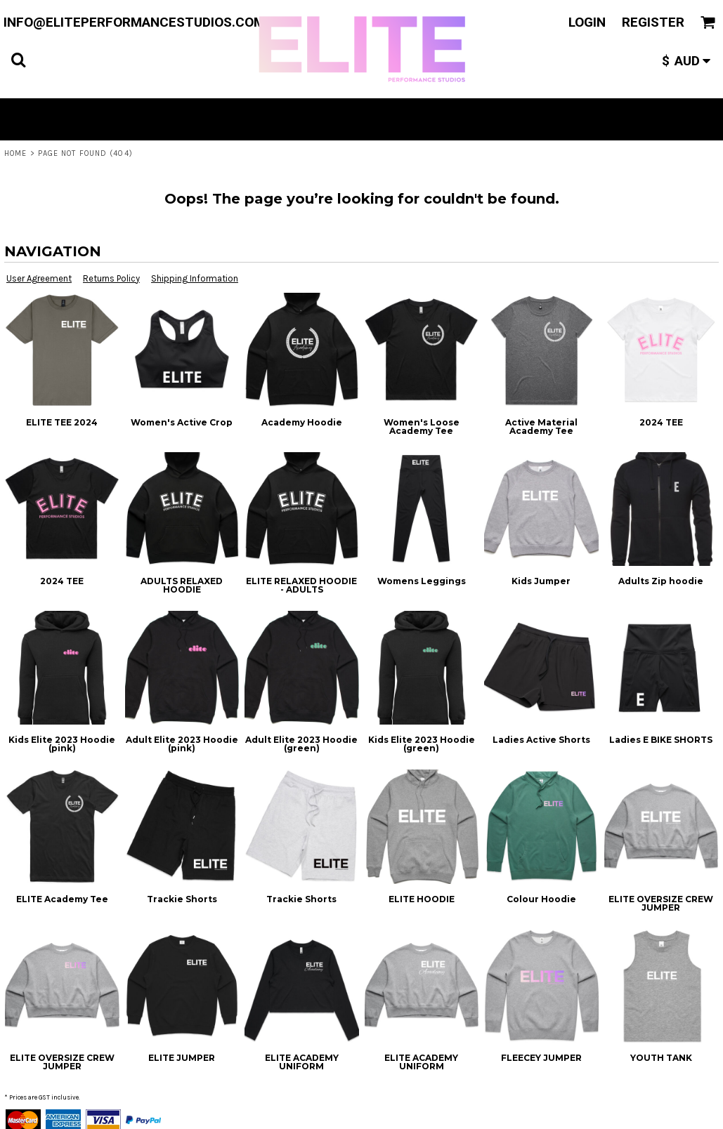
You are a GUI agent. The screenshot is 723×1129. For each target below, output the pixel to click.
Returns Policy (111, 278)
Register (653, 22)
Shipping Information (194, 278)
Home (15, 153)
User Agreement (39, 278)
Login (587, 22)
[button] (18, 59)
